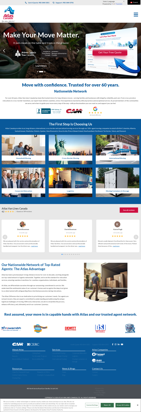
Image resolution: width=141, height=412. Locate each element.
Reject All (107, 405)
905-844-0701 (99, 388)
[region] (70, 405)
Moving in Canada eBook (45, 375)
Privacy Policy (100, 391)
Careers (95, 375)
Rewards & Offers (43, 372)
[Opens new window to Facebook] (113, 344)
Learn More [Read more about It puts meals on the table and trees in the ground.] (41, 66)
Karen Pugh (117, 229)
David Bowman (23, 229)
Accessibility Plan (38, 359)
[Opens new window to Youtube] (122, 344)
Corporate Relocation (79, 353)
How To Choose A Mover (20, 372)
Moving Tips (16, 378)
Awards (15, 356)
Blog (63, 375)
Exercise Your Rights (99, 393)
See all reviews (129, 210)
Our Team (15, 353)
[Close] (137, 405)
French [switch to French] (134, 2)
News (64, 372)
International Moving (59, 359)
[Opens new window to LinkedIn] (119, 344)
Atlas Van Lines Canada (14, 208)
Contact (95, 372)
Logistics (75, 356)
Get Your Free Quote (109, 52)
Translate (117, 4)
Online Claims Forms (19, 375)
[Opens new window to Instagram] (116, 344)
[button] (135, 14)
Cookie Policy (99, 395)
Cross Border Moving (59, 356)
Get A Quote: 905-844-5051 (37, 3)
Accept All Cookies (123, 405)
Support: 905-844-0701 (63, 3)
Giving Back (36, 353)
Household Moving (58, 353)
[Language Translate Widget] (114, 1)
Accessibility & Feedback (20, 359)
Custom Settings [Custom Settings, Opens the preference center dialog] (92, 405)
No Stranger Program (39, 356)
